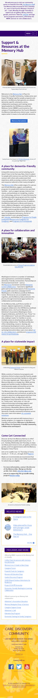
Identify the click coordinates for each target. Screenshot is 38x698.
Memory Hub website (19, 121)
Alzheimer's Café (10, 610)
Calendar (7, 217)
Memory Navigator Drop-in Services (17, 604)
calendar (26, 14)
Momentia (8, 285)
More (30, 543)
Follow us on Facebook (11, 666)
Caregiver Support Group (13, 607)
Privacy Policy (7, 685)
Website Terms (16, 685)
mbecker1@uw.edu (24, 471)
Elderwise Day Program (12, 613)
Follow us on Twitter (19, 666)
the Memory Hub (28, 4)
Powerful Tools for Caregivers (14, 571)
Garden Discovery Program (14, 577)
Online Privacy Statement (28, 685)
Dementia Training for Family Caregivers (18, 616)
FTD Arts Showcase (23, 159)
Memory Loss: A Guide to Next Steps (17, 565)
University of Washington (19, 679)
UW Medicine (19, 674)
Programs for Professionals (22, 221)
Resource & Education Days (14, 574)
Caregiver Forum (10, 568)
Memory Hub (17, 94)
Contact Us (19, 654)
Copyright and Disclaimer (19, 687)
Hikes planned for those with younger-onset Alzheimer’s (22, 527)
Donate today (14, 475)
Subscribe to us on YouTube (27, 666)
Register (31, 454)
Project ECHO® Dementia (13, 585)
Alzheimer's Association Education (16, 601)
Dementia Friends (15, 367)
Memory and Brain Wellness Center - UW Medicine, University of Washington (19, 26)
